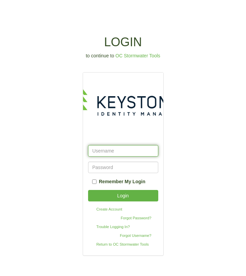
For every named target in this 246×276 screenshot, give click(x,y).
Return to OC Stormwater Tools (123, 244)
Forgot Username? (135, 235)
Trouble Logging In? (113, 227)
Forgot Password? (136, 218)
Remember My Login (122, 181)
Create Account (109, 209)
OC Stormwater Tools (137, 55)
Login (123, 195)
